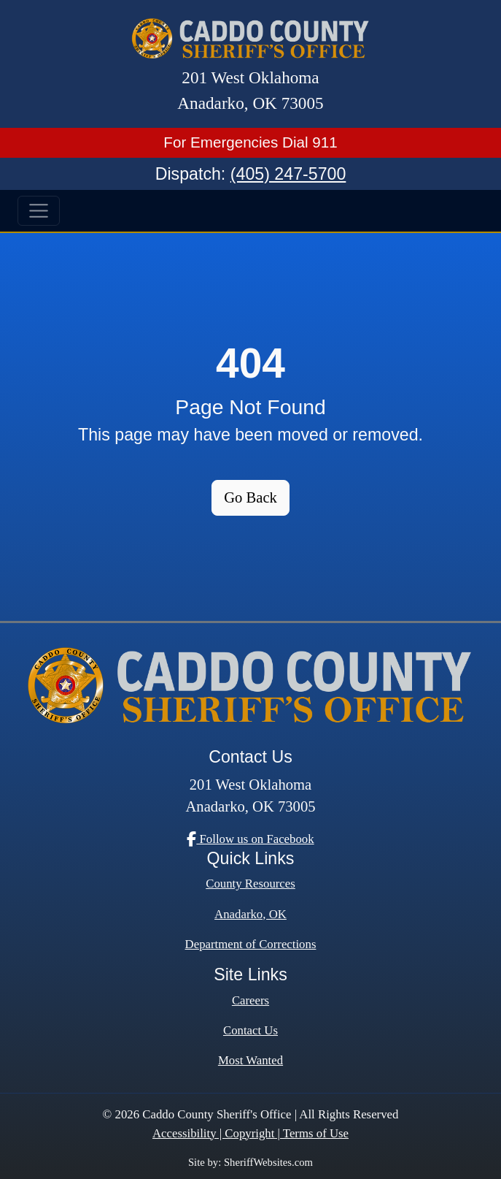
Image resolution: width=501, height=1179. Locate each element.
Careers (250, 1000)
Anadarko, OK (250, 914)
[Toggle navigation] (39, 211)
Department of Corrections (250, 944)
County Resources (250, 883)
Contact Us (250, 1030)
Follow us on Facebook (250, 839)
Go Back (250, 497)
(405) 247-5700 (288, 173)
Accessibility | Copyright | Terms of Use (250, 1133)
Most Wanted (250, 1060)
